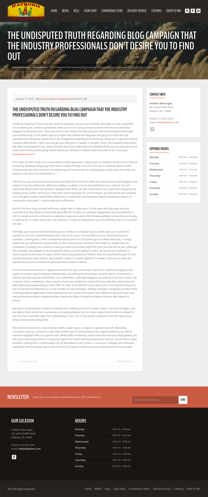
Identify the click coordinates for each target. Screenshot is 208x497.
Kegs (76, 10)
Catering (156, 10)
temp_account (45, 98)
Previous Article (27, 361)
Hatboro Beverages (21, 67)
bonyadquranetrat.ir (24, 154)
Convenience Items (112, 10)
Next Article (125, 361)
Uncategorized (40, 67)
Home (54, 10)
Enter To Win (173, 10)
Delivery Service (137, 10)
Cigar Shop (90, 10)
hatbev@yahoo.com (168, 122)
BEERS (65, 10)
